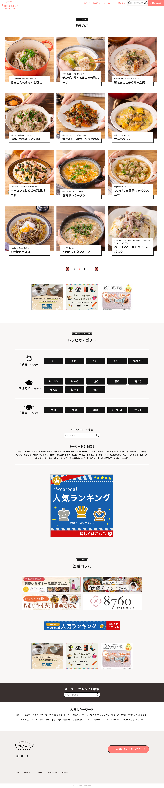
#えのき (27, 454)
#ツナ (67, 454)
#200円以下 (106, 458)
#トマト (42, 451)
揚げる (75, 389)
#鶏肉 (50, 451)
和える (53, 389)
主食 (53, 410)
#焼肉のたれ (81, 451)
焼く (96, 381)
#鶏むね (76, 458)
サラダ (138, 410)
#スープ (143, 454)
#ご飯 (74, 454)
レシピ (87, 3)
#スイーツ (127, 454)
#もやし (100, 451)
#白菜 (35, 451)
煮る (117, 381)
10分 (75, 361)
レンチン (53, 381)
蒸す (95, 389)
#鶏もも (58, 451)
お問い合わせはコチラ (128, 749)
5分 (54, 361)
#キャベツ (103, 454)
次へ (96, 269)
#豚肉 (143, 451)
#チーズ (67, 458)
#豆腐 (35, 454)
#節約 (52, 454)
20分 (117, 361)
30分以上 (138, 361)
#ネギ (125, 458)
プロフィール (109, 3)
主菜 (74, 410)
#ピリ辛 (85, 458)
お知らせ (96, 3)
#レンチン (43, 454)
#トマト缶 (58, 458)
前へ (67, 269)
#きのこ (19, 454)
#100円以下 (123, 451)
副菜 (95, 410)
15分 (96, 361)
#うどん (92, 451)
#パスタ (60, 454)
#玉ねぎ (27, 451)
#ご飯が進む (115, 454)
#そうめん (134, 451)
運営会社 (122, 3)
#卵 (107, 451)
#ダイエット (92, 454)
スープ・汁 (116, 410)
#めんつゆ (94, 458)
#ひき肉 (48, 458)
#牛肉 (113, 451)
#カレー (117, 458)
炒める (74, 381)
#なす (135, 454)
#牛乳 (19, 451)
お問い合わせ (156, 3)
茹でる (138, 381)
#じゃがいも (68, 451)
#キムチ (82, 454)
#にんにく (39, 458)
